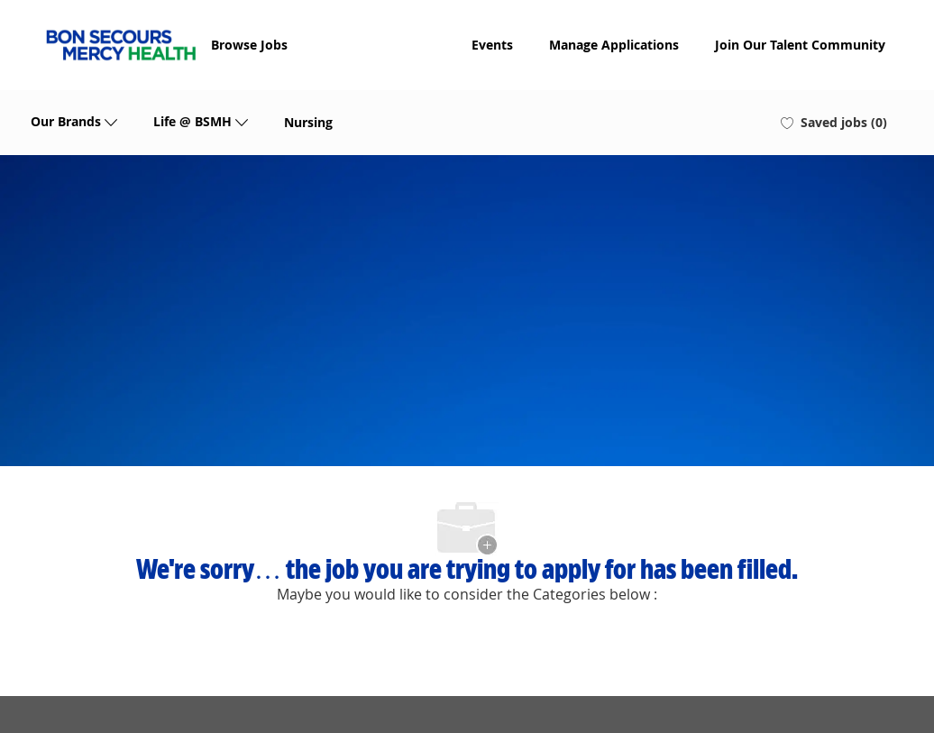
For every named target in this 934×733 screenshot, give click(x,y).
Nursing (308, 122)
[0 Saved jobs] (834, 122)
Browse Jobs (249, 45)
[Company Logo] (121, 45)
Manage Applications (614, 45)
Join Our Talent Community (800, 45)
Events (492, 45)
